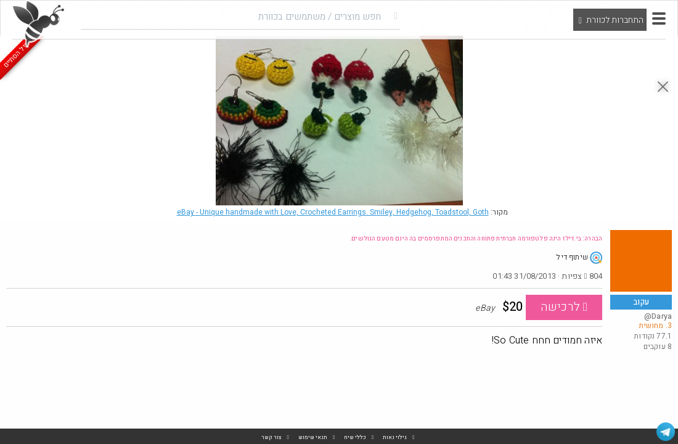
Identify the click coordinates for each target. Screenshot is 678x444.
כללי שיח (355, 438)
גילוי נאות (395, 438)
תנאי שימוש (312, 438)
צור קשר (271, 438)
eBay (333, 212)
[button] (659, 18)
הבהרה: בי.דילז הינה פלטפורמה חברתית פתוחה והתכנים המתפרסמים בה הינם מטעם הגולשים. (475, 238)
